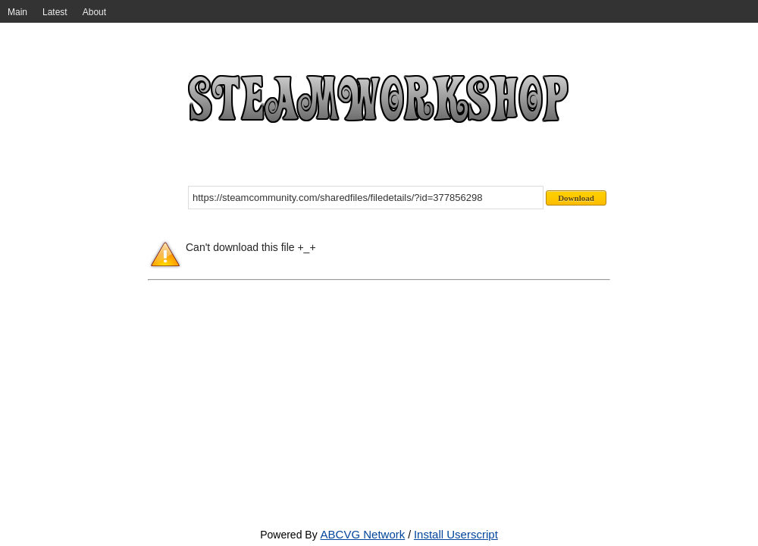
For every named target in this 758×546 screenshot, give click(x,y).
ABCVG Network (363, 534)
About (94, 12)
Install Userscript (456, 534)
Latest (54, 12)
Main (17, 12)
